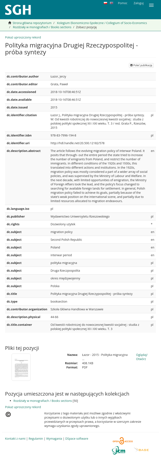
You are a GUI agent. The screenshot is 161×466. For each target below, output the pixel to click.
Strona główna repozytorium (32, 23)
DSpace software (76, 439)
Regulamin (36, 439)
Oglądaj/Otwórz (142, 357)
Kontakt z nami (15, 439)
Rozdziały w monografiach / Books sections (42, 27)
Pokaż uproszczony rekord (23, 37)
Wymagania (54, 439)
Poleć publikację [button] (141, 65)
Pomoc (122, 3)
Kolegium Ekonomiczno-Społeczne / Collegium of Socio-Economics (102, 23)
